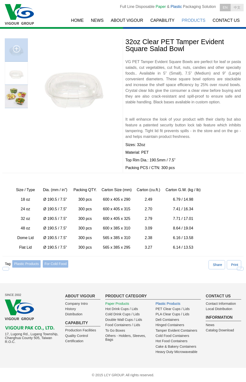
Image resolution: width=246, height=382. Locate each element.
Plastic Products (26, 264)
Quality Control (76, 336)
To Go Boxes (115, 330)
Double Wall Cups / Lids (123, 320)
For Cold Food (55, 264)
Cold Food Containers (172, 336)
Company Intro (76, 304)
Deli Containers (167, 320)
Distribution (73, 314)
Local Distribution (219, 309)
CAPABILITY (162, 20)
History (70, 309)
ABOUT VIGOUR (127, 20)
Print (234, 265)
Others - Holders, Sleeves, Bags (125, 337)
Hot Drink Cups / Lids (121, 309)
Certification (74, 341)
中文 (237, 7)
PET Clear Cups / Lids (172, 309)
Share (217, 265)
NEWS (97, 20)
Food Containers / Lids (122, 325)
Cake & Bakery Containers (175, 346)
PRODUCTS (193, 20)
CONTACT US (226, 20)
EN (225, 7)
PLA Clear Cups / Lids (172, 314)
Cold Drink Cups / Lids (122, 314)
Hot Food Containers (171, 341)
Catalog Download (220, 330)
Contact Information (221, 304)
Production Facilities (80, 330)
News (210, 325)
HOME (77, 20)
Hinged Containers (169, 325)
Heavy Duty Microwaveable (176, 352)
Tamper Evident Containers (176, 330)
